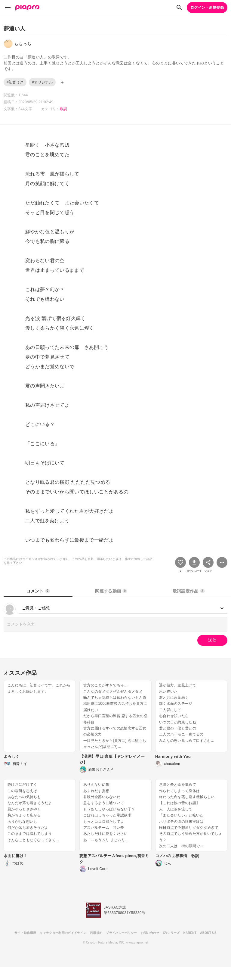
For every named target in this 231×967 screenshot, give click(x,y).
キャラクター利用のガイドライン (63, 932)
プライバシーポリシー (121, 932)
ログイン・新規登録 (207, 7)
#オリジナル (42, 82)
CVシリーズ (171, 932)
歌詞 (63, 109)
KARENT (190, 932)
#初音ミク (15, 82)
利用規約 (96, 932)
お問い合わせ (150, 932)
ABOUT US (208, 932)
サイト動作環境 (25, 932)
